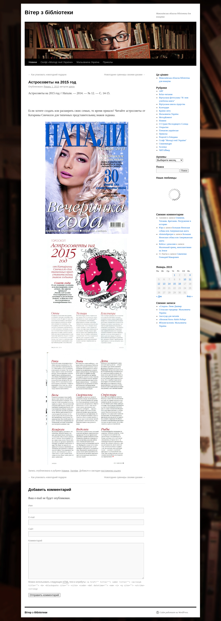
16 (179, 284)
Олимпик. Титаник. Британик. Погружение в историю (175, 221)
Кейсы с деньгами (167, 244)
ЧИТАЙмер (164, 150)
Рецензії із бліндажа (168, 137)
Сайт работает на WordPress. (174, 612)
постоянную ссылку (111, 470)
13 (164, 284)
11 (190, 279)
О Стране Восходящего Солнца (173, 124)
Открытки (163, 127)
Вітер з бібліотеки (49, 12)
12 (159, 284)
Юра (161, 227)
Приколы (108, 62)
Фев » (190, 296)
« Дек (159, 296)
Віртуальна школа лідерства (172, 104)
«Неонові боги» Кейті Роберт (172, 319)
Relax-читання (166, 94)
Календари (164, 107)
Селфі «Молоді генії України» (57, 62)
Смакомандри (165, 143)
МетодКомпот (165, 117)
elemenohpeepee (166, 234)
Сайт (30, 529)
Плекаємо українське (169, 130)
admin (72, 86)
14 (169, 284)
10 (185, 279)
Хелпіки (74, 470)
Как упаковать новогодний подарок (47, 74)
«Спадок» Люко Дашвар (170, 306)
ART (161, 91)
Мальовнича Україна (88, 62)
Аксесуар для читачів (169, 316)
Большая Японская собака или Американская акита (176, 237)
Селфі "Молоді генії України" (173, 140)
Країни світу (165, 111)
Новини (33, 62)
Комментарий (35, 540)
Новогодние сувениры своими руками (124, 74)
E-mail (31, 517)
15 (174, 284)
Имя (30, 505)
